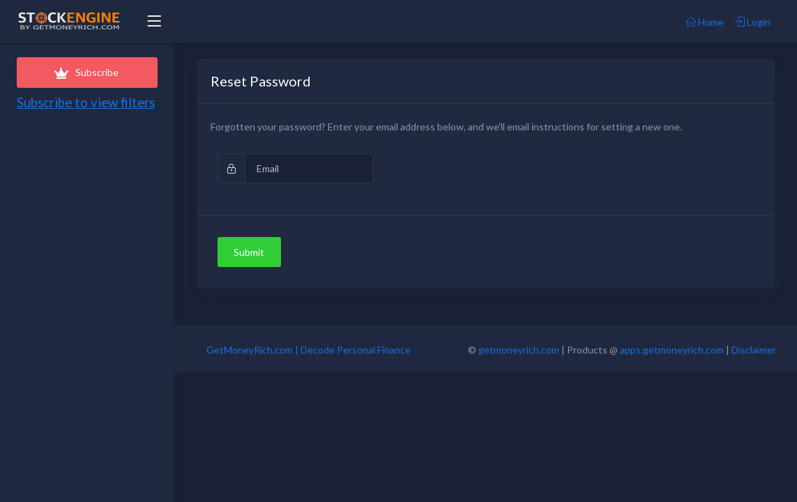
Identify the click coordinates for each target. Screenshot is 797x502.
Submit (249, 252)
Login (753, 22)
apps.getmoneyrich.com (672, 350)
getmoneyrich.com (518, 350)
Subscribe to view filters (86, 102)
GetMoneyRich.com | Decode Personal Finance (308, 350)
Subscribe (87, 72)
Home (705, 22)
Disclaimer (753, 350)
